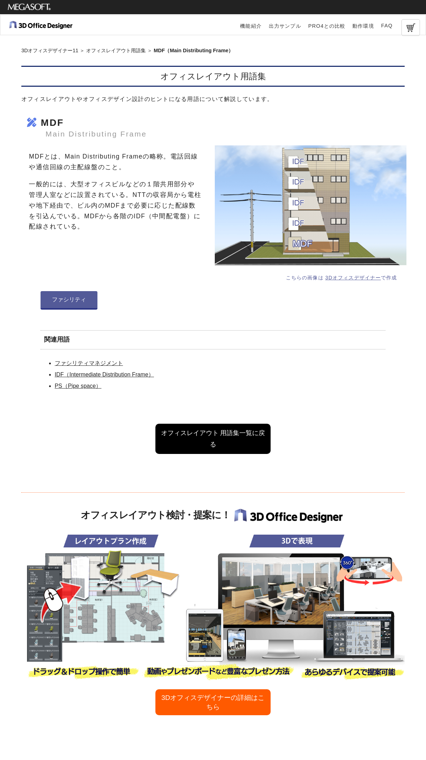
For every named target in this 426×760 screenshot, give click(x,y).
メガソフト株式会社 (29, 7)
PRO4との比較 (326, 26)
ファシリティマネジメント (89, 363)
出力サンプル (285, 26)
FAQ (387, 25)
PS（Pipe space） (78, 386)
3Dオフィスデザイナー (353, 277)
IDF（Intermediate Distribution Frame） (104, 374)
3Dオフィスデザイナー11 (49, 50)
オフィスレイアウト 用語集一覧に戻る (213, 438)
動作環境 (363, 26)
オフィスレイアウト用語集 (116, 50)
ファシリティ (69, 299)
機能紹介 (251, 26)
